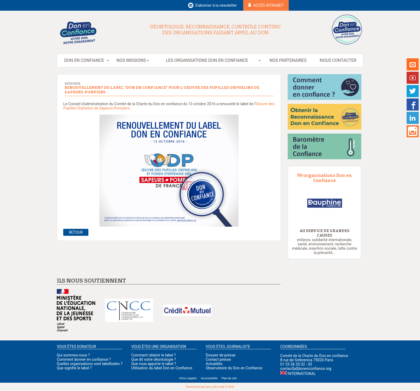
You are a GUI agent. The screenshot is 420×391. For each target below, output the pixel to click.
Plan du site (229, 378)
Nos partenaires (287, 60)
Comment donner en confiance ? (84, 359)
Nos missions (131, 60)
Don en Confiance (84, 60)
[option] (341, 203)
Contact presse (218, 359)
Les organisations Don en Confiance (207, 60)
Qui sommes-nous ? (73, 355)
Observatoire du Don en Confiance (234, 368)
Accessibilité (209, 378)
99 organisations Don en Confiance (324, 178)
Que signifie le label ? (74, 368)
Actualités (214, 364)
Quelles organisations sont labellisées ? (89, 364)
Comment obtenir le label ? (153, 355)
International (302, 373)
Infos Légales (188, 378)
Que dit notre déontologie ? (153, 359)
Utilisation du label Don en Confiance (161, 368)
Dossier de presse (220, 355)
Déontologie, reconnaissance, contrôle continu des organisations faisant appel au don (215, 30)
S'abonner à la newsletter (216, 5)
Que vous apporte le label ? (153, 364)
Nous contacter (338, 60)
